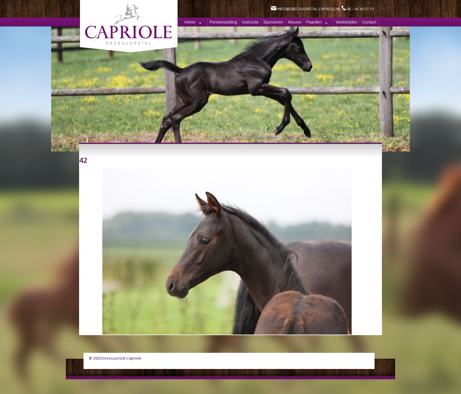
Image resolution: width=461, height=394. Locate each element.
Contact (369, 22)
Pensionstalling (223, 22)
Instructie (250, 22)
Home (189, 22)
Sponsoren (273, 22)
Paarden (314, 22)
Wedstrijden (347, 22)
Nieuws (294, 22)
